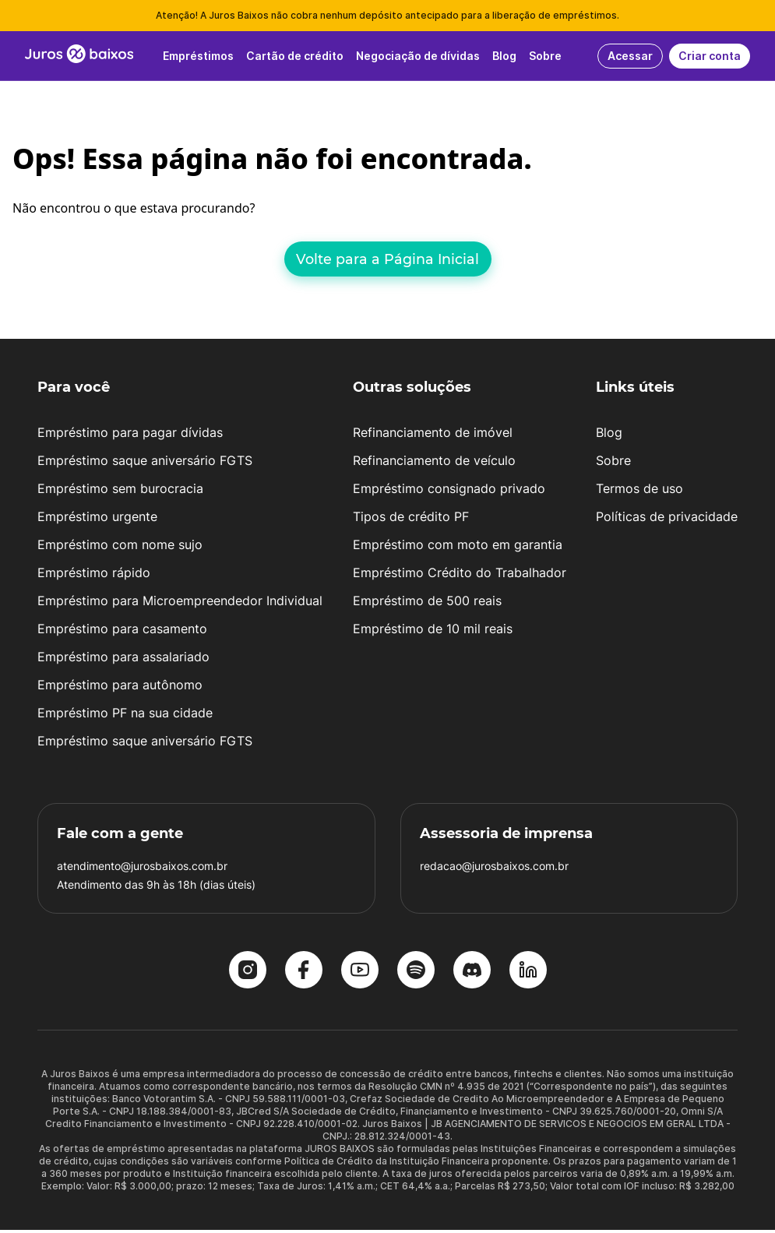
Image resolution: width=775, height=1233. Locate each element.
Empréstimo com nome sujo (120, 547)
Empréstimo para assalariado (123, 660)
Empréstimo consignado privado (449, 491)
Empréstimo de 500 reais (427, 603)
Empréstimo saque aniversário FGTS (144, 463)
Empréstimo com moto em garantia (457, 547)
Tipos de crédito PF (411, 519)
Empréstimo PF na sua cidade (125, 716)
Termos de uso (639, 491)
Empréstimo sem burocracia (120, 491)
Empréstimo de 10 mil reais (433, 631)
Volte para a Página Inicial (387, 259)
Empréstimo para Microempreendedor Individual (179, 603)
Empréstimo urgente (97, 519)
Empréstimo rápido (93, 575)
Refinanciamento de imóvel (433, 435)
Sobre (613, 463)
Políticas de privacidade (667, 519)
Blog (609, 435)
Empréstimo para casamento (122, 631)
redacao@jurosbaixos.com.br (494, 868)
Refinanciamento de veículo (434, 463)
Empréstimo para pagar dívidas (130, 435)
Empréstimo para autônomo (120, 688)
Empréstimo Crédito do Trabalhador (459, 575)
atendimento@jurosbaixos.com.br (142, 868)
